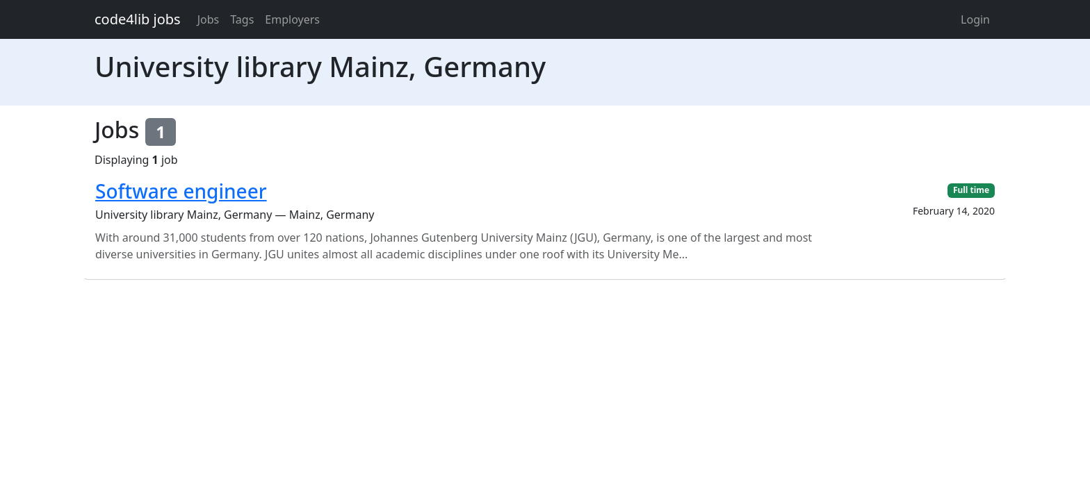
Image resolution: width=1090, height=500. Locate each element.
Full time (971, 190)
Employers (292, 19)
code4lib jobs (138, 19)
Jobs (208, 19)
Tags (242, 19)
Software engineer (181, 191)
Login (975, 19)
